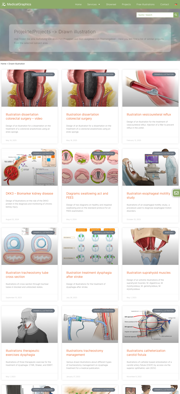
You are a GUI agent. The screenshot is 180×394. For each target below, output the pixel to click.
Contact (164, 4)
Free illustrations (146, 4)
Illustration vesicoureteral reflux (149, 114)
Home (78, 4)
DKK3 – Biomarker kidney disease (29, 193)
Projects (126, 4)
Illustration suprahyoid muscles (149, 272)
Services (93, 4)
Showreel (111, 4)
